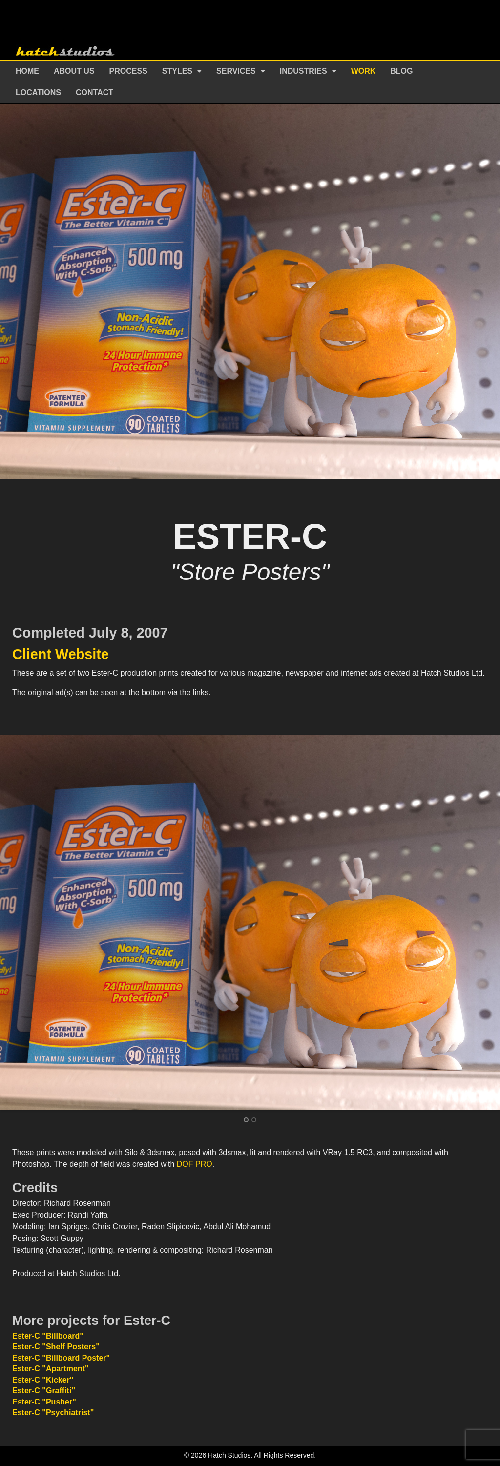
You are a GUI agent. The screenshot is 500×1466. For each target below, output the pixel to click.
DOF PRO (194, 1164)
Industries (303, 71)
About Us (74, 71)
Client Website (60, 654)
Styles (177, 71)
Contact (94, 92)
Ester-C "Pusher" (44, 1402)
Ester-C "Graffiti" (43, 1390)
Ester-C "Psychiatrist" (53, 1412)
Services (236, 71)
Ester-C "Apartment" (50, 1368)
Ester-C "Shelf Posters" (56, 1346)
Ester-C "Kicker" (42, 1380)
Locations (38, 92)
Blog (401, 71)
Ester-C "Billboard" (47, 1336)
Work (363, 71)
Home (27, 71)
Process (128, 71)
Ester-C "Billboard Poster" (61, 1358)
